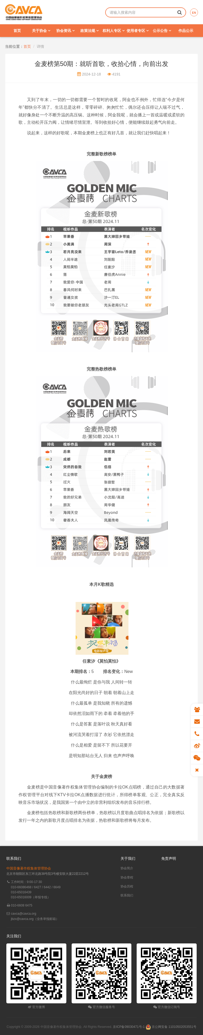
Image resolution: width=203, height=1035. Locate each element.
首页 (17, 31)
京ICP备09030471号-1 (129, 1027)
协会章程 (127, 877)
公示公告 (162, 31)
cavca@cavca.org (23, 913)
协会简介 (127, 868)
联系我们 (127, 895)
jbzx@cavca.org (22, 919)
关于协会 (41, 31)
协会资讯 (65, 31)
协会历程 (127, 886)
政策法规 (89, 31)
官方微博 (36, 1007)
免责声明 (168, 858)
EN (194, 12)
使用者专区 (138, 31)
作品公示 (185, 31)
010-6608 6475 (21, 905)
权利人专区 (113, 31)
